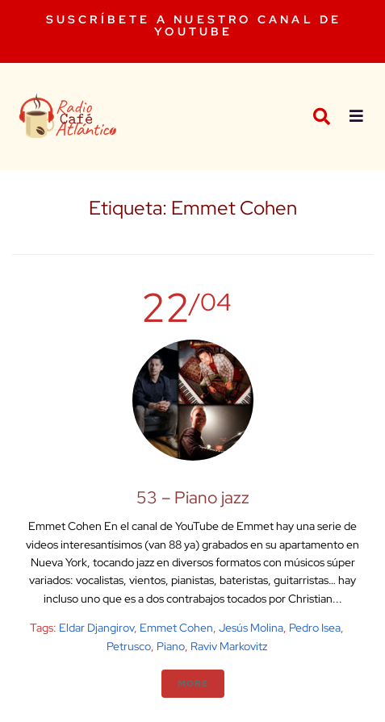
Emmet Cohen (176, 627)
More (193, 683)
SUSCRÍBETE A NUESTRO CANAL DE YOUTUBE (194, 25)
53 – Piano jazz (192, 497)
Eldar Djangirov (96, 627)
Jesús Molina (251, 627)
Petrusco (129, 646)
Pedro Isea (315, 627)
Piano (171, 646)
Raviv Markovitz (228, 646)
